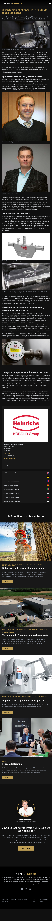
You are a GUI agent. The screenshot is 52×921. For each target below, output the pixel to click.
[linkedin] (30, 889)
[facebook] (22, 889)
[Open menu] (49, 3)
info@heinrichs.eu (9, 461)
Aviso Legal (33, 900)
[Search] (46, 3)
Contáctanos (26, 848)
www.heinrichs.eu (9, 466)
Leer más (7, 582)
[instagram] (26, 889)
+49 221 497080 (9, 456)
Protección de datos (44, 900)
